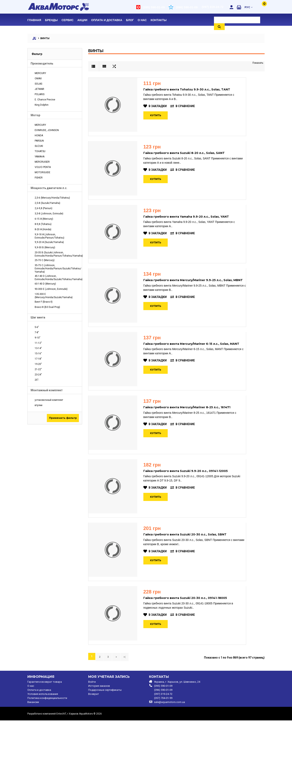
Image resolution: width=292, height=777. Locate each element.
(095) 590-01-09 (153, 7)
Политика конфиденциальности (47, 754)
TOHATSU (40, 151)
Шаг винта (38, 317)
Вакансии (33, 759)
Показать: (258, 62)
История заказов (99, 742)
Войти (92, 738)
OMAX (38, 78)
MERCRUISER (42, 161)
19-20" (38, 364)
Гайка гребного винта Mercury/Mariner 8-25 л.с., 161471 (192, 439)
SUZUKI (39, 146)
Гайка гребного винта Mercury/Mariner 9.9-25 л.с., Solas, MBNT (198, 299)
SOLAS (38, 83)
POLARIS (39, 94)
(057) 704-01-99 (163, 754)
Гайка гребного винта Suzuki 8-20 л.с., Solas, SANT (189, 159)
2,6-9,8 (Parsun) (43, 208)
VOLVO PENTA (43, 167)
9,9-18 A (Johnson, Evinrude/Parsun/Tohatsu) (49, 236)
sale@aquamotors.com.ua (169, 758)
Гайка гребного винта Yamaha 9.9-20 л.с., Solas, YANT (192, 229)
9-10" (37, 337)
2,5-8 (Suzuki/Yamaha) (47, 203)
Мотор (35, 115)
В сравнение (188, 106)
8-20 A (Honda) (43, 229)
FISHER (39, 177)
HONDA (39, 135)
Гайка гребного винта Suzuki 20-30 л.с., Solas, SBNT (190, 579)
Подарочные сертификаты (105, 746)
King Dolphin (41, 104)
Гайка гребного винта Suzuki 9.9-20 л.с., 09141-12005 (191, 509)
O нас (30, 742)
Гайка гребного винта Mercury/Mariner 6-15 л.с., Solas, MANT (197, 369)
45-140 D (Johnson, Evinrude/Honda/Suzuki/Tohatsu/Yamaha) (57, 278)
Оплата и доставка (39, 746)
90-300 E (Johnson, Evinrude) (51, 289)
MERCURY (40, 73)
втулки (38, 405)
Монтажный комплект (47, 390)
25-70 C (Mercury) (45, 260)
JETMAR (39, 89)
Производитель (42, 63)
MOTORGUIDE (42, 172)
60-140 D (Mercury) (45, 283)
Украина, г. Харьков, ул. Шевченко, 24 (177, 738)
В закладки (160, 106)
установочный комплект (49, 400)
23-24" (38, 374)
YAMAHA (39, 156)
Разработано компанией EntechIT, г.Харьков (52, 770)
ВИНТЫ (44, 38)
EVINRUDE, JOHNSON (47, 130)
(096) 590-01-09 (187, 7)
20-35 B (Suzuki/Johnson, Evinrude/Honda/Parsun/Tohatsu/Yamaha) (57, 254)
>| (121, 714)
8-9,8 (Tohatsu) (43, 224)
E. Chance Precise (45, 99)
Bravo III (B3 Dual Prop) (47, 307)
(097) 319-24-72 (212, 7)
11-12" (38, 343)
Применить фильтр (63, 417)
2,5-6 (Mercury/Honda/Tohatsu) (52, 197)
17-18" (38, 358)
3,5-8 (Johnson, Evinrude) (49, 213)
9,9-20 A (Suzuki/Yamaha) (49, 242)
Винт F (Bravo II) (44, 301)
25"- (37, 379)
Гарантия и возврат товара (44, 738)
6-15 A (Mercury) (44, 218)
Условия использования (42, 750)
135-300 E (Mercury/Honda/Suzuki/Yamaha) (54, 296)
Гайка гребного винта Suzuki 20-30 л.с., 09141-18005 (191, 649)
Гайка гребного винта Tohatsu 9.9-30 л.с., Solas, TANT (192, 89)
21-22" (38, 369)
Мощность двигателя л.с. (49, 188)
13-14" (38, 348)
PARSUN (39, 140)
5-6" (37, 327)
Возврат (93, 750)
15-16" (38, 353)
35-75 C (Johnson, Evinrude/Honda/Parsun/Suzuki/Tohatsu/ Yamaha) (57, 268)
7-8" (37, 332)
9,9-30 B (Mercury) (45, 247)
